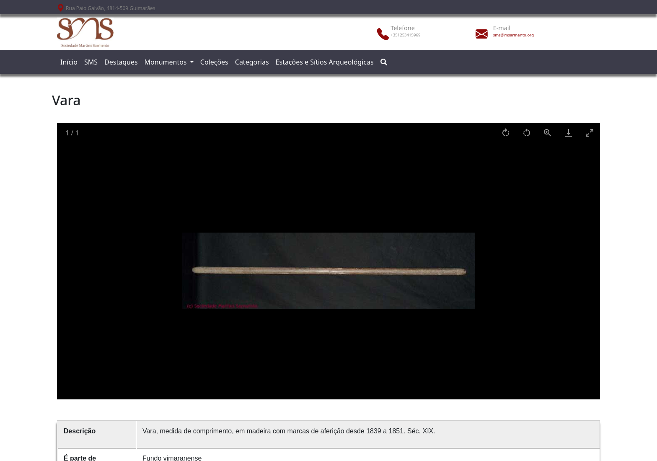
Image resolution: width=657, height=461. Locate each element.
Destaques (121, 62)
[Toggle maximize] (589, 132)
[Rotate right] (505, 132)
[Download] (568, 132)
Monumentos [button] (167, 62)
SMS (91, 62)
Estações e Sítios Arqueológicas (325, 62)
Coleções (214, 62)
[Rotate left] (526, 132)
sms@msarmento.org (513, 35)
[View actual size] (547, 132)
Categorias (252, 62)
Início (69, 62)
